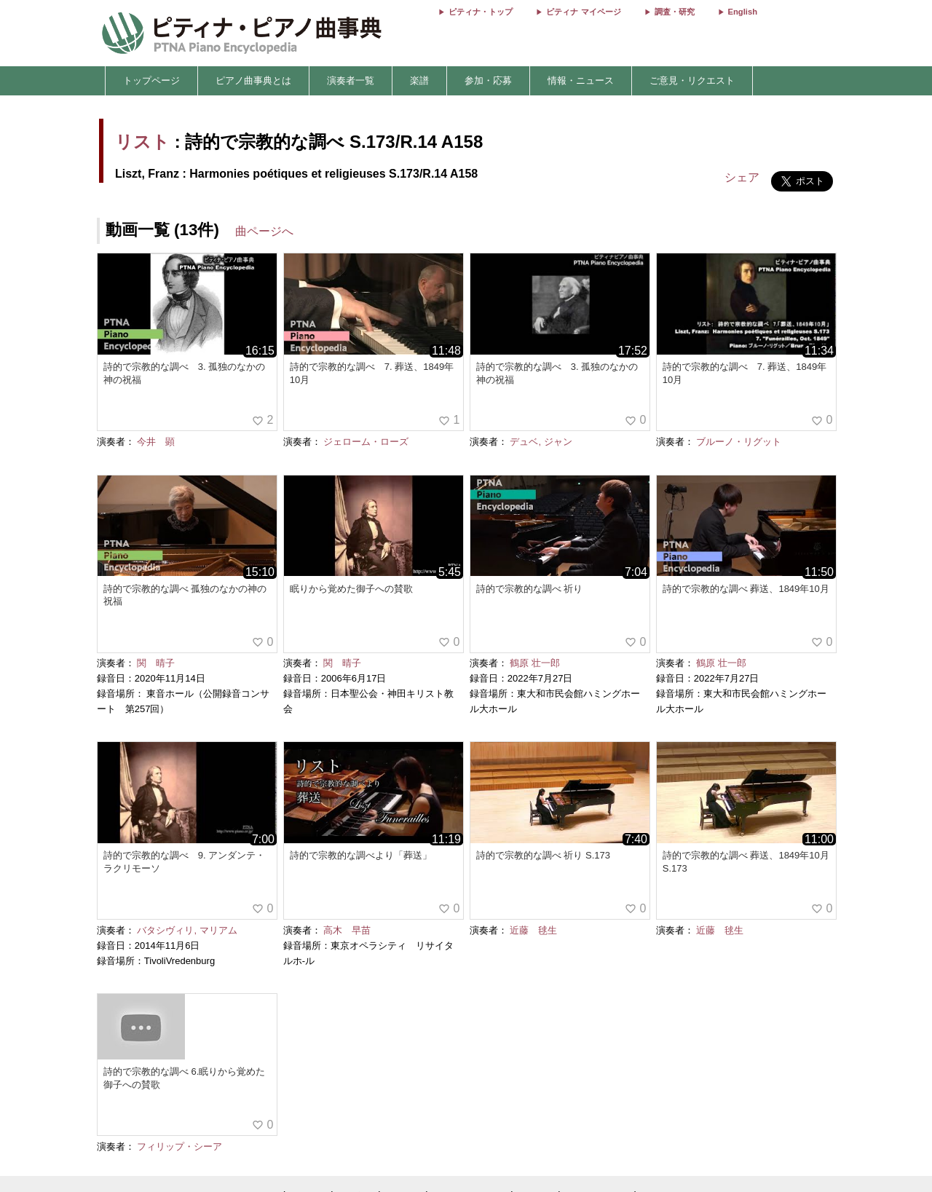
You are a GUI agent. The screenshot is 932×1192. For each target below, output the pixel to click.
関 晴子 (156, 663)
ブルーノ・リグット (738, 441)
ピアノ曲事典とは (253, 80)
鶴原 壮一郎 (535, 663)
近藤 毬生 (533, 930)
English (742, 11)
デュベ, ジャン (541, 441)
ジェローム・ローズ (365, 441)
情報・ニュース (581, 80)
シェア (741, 177)
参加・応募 (488, 80)
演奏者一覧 (350, 80)
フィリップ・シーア (179, 1146)
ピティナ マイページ (583, 11)
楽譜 (419, 80)
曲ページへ (264, 231)
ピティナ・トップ (481, 11)
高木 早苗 (347, 930)
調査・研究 (675, 11)
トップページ (151, 80)
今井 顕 (156, 441)
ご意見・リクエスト (692, 80)
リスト (142, 141)
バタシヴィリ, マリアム (187, 930)
